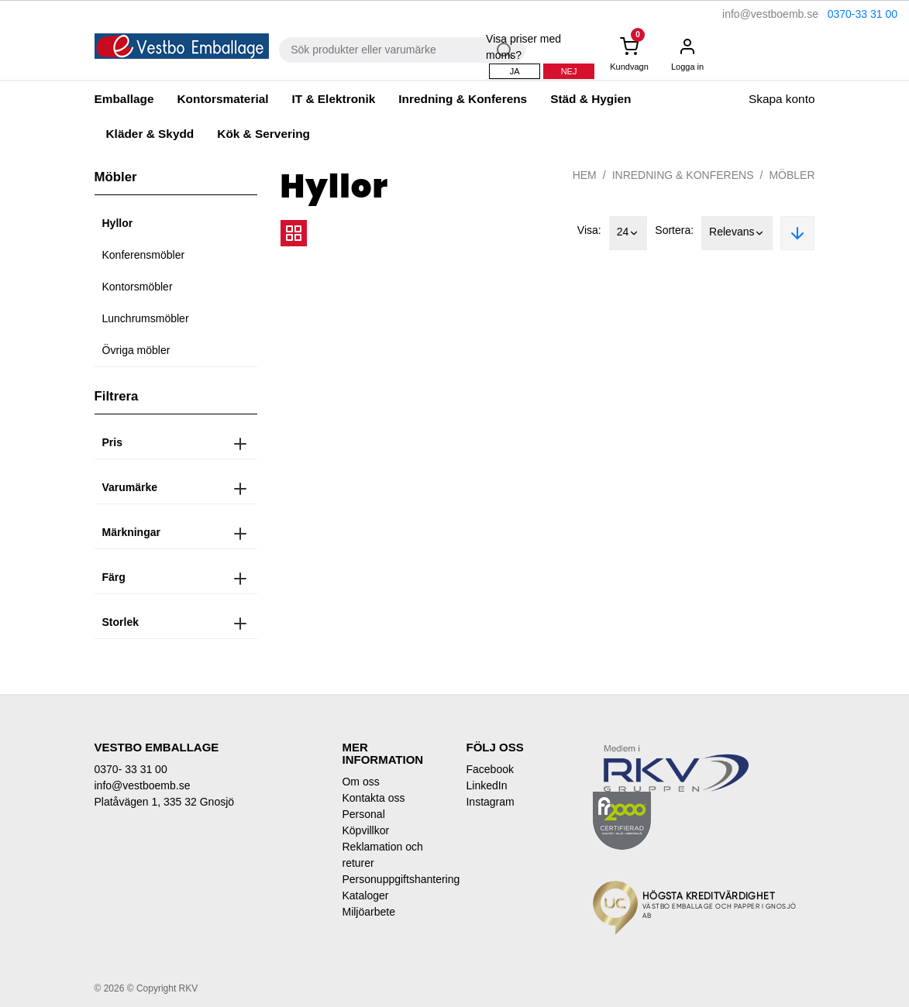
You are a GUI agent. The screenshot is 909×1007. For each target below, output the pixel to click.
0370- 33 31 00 (131, 769)
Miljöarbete (368, 912)
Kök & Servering (263, 133)
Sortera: (674, 230)
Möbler (791, 175)
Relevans (737, 233)
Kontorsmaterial (222, 98)
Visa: (589, 230)
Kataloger (365, 895)
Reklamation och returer (382, 854)
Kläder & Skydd (150, 133)
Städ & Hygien (590, 98)
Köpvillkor (365, 830)
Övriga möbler (136, 350)
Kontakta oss (373, 798)
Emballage (124, 98)
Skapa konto (782, 98)
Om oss (360, 781)
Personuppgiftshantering (392, 879)
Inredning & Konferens (462, 98)
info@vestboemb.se (770, 14)
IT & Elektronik (334, 98)
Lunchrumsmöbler (145, 318)
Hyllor (117, 223)
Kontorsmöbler (137, 286)
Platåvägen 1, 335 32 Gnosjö (165, 802)
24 (628, 233)
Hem (585, 175)
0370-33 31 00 (862, 14)
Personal (363, 814)
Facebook (489, 769)
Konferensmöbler (143, 255)
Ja (515, 71)
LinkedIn (486, 785)
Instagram (490, 802)
